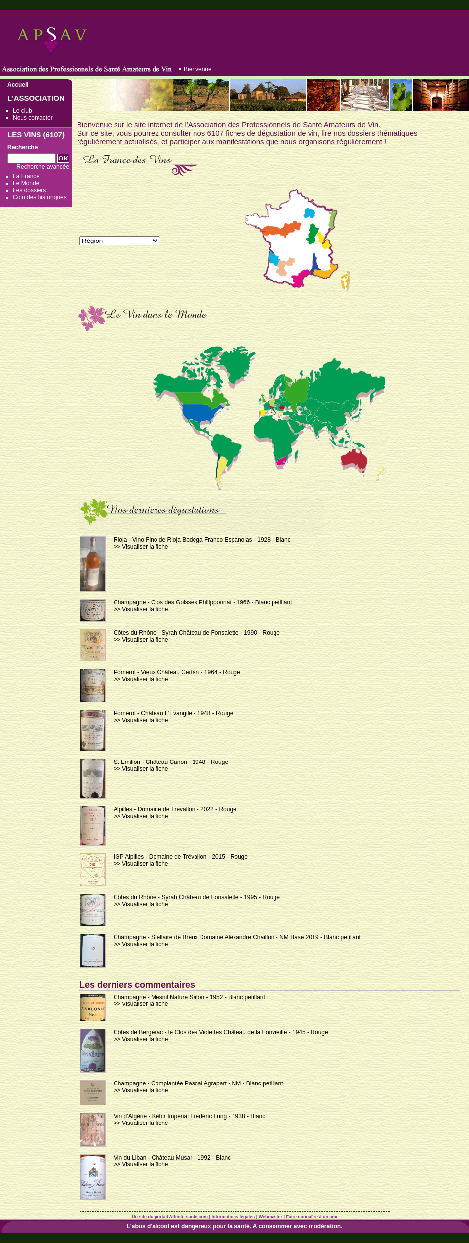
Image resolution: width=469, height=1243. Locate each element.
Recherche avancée (42, 166)
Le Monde (26, 183)
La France (26, 176)
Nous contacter (33, 117)
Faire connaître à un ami (312, 1216)
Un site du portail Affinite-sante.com (170, 1216)
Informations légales (233, 1216)
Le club (22, 110)
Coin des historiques (40, 197)
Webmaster (270, 1216)
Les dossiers (29, 190)
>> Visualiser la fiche (141, 546)
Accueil (18, 84)
